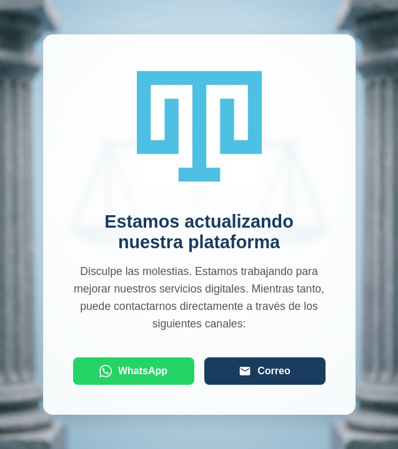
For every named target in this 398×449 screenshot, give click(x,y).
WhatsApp (133, 371)
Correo (264, 371)
